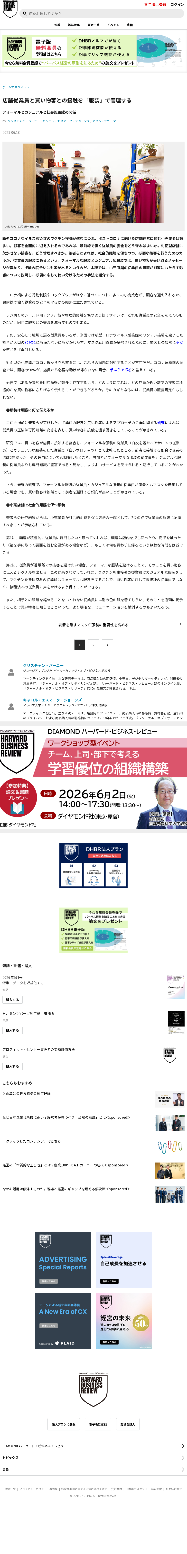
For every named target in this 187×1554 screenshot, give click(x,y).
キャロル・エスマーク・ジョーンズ (66, 121)
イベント (113, 25)
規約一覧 (10, 1489)
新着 (57, 25)
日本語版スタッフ (136, 1489)
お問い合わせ (174, 1489)
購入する (12, 999)
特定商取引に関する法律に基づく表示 (84, 1489)
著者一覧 (94, 25)
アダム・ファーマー (105, 121)
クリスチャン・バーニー (24, 121)
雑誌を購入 (128, 1424)
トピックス (10, 1457)
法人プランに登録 (63, 1424)
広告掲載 (156, 1489)
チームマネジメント (15, 87)
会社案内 (116, 1489)
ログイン (177, 4)
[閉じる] (177, 20)
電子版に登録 (155, 4)
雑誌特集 (74, 25)
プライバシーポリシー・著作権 (38, 1489)
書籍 (130, 25)
